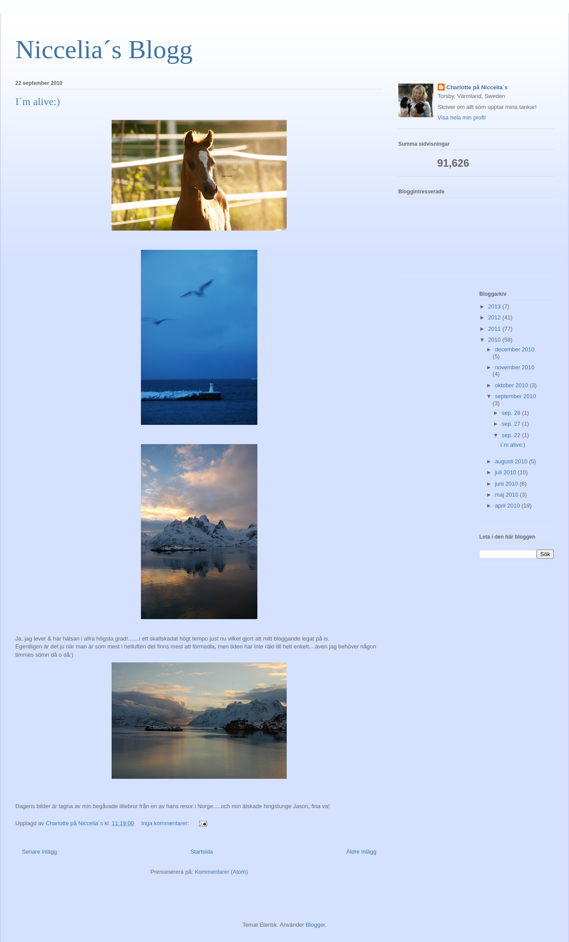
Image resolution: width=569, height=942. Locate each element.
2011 (495, 329)
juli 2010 (506, 472)
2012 (495, 317)
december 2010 (514, 349)
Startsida (201, 851)
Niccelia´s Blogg (104, 49)
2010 (495, 339)
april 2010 (508, 505)
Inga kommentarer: (166, 823)
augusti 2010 (512, 461)
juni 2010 (507, 483)
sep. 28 (512, 413)
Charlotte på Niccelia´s (477, 87)
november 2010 (514, 367)
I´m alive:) (37, 101)
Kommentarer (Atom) (221, 871)
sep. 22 (512, 435)
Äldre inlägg (361, 851)
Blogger (315, 924)
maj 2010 (507, 494)
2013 (495, 306)
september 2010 (515, 396)
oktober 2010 (512, 385)
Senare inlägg (39, 851)
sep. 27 (512, 423)
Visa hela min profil (462, 117)
